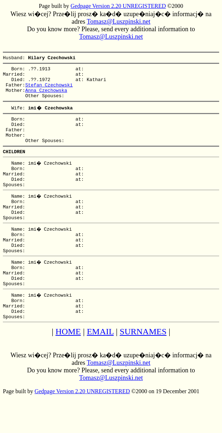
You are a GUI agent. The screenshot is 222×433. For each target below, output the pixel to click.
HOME (68, 367)
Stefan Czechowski (49, 90)
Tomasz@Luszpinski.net (118, 21)
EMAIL (100, 367)
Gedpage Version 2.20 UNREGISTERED (118, 6)
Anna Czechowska (46, 96)
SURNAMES (143, 367)
